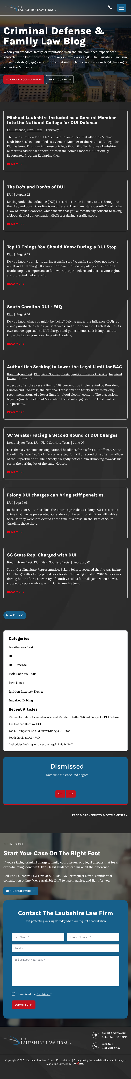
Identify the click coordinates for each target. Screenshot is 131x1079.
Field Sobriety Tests (23, 674)
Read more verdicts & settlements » (100, 815)
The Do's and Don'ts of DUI (25, 724)
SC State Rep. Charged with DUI (41, 555)
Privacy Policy (80, 1060)
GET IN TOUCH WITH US (20, 891)
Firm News (16, 683)
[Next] (71, 794)
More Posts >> (15, 615)
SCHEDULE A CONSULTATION (24, 79)
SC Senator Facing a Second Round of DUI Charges (62, 435)
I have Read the (34, 994)
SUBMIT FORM (23, 1004)
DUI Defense (18, 665)
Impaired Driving (21, 700)
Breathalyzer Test (21, 647)
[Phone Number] (93, 937)
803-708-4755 (59, 876)
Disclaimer (43, 994)
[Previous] (60, 794)
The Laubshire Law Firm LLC (42, 1060)
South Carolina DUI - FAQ (24, 737)
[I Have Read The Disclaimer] (13, 994)
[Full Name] (38, 937)
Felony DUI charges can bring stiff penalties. (56, 495)
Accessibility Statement (103, 1060)
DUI (11, 656)
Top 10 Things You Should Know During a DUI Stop (39, 730)
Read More (15, 164)
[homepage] (37, 1044)
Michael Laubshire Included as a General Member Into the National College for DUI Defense (64, 717)
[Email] (65, 948)
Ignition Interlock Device (26, 691)
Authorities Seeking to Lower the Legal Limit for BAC (40, 744)
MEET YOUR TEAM (60, 79)
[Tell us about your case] (65, 971)
